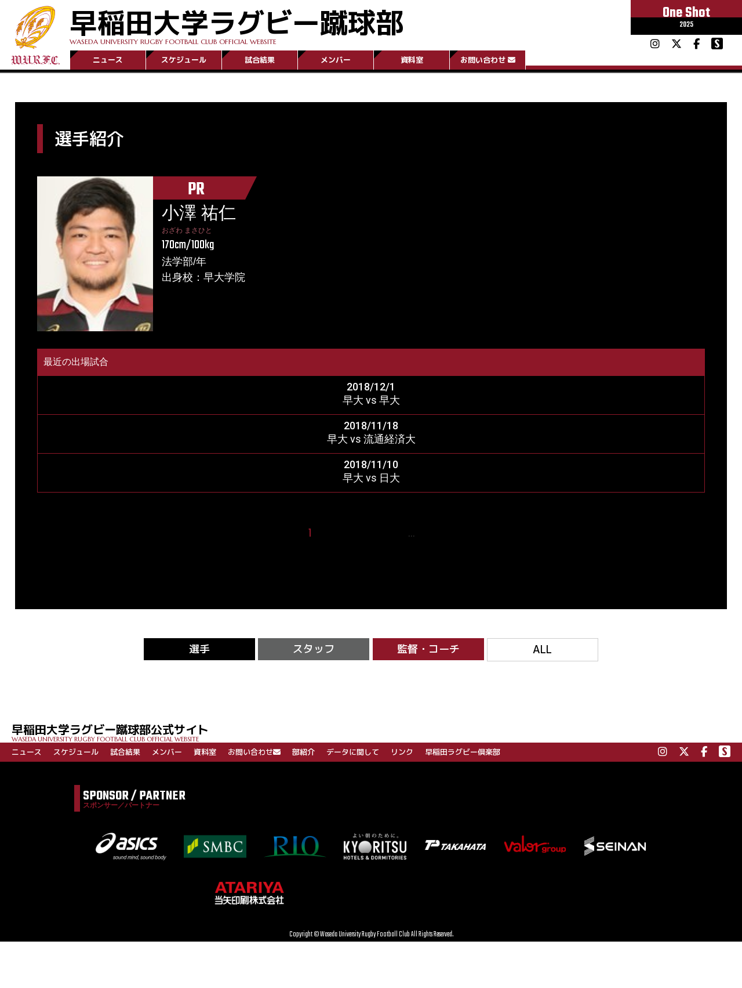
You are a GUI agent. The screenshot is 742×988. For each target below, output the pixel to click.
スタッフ (313, 649)
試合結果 (260, 60)
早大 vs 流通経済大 (371, 439)
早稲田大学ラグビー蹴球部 (236, 24)
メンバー (336, 60)
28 (429, 533)
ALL (542, 649)
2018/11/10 (371, 464)
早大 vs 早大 (371, 400)
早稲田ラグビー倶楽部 (462, 752)
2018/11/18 (371, 425)
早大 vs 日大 (371, 478)
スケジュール (183, 60)
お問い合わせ (487, 60)
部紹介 (303, 752)
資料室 (412, 60)
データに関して (352, 752)
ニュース (108, 60)
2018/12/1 (371, 387)
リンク (402, 752)
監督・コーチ (428, 649)
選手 (199, 649)
